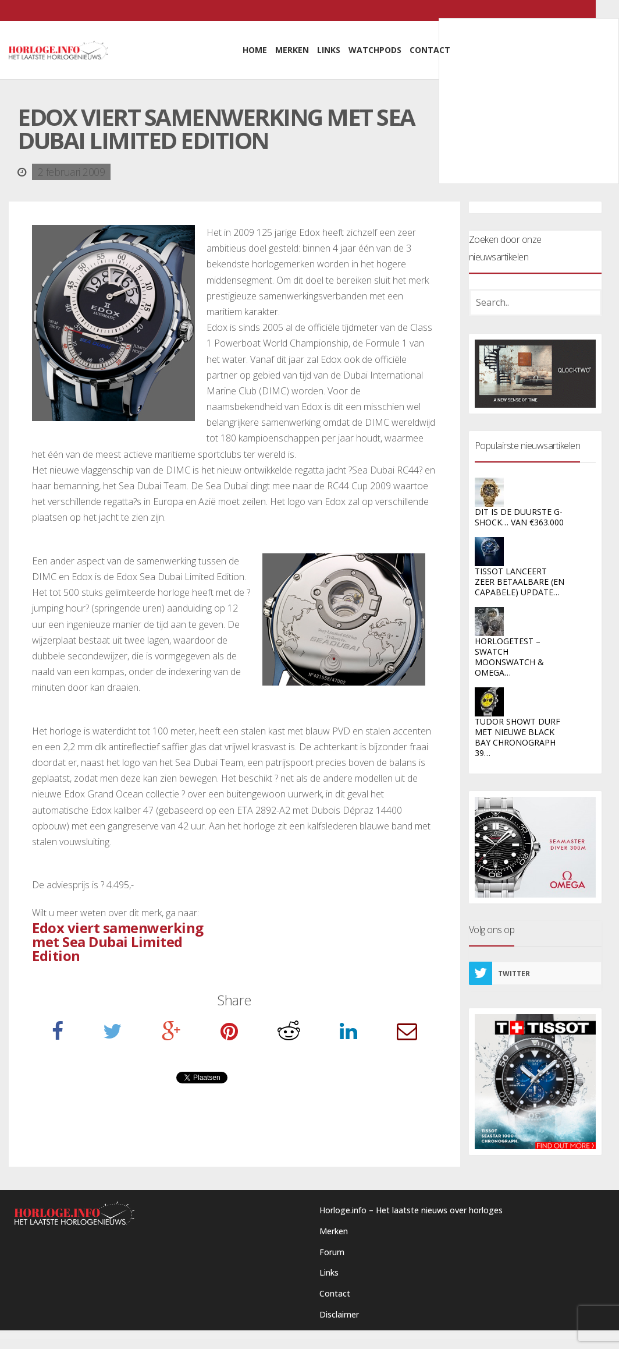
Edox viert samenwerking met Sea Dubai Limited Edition (118, 941)
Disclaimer (339, 1314)
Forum (331, 1252)
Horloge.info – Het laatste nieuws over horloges (411, 1210)
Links (329, 1272)
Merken (333, 1231)
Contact (334, 1293)
